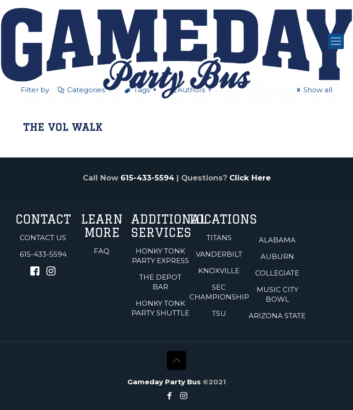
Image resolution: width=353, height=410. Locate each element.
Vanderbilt (219, 254)
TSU (219, 313)
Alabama (277, 240)
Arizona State (277, 315)
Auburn (277, 256)
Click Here (250, 177)
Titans (219, 237)
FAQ (101, 251)
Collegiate (277, 273)
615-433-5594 (147, 177)
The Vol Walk (62, 127)
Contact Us (43, 237)
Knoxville (218, 270)
